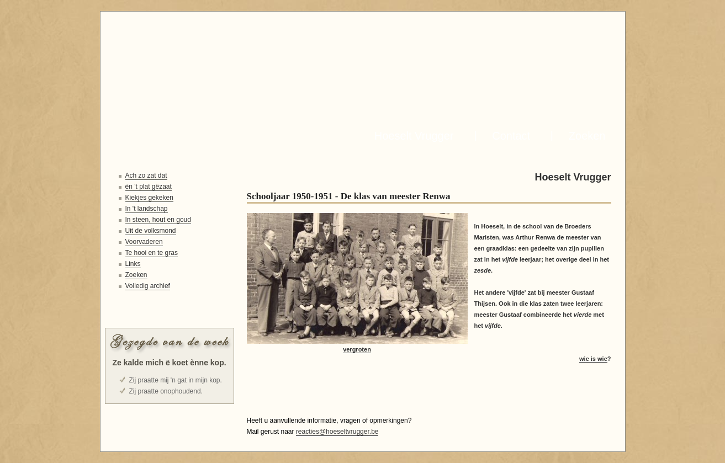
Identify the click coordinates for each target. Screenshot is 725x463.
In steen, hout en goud (158, 219)
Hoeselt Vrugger (411, 136)
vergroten (357, 349)
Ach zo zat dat (146, 175)
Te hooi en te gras (151, 253)
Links (133, 264)
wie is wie (593, 358)
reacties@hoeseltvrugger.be (337, 431)
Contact (508, 136)
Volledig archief (147, 286)
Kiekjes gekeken (149, 197)
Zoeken (584, 136)
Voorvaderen (144, 242)
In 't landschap (146, 208)
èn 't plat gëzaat (148, 186)
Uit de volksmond (150, 231)
